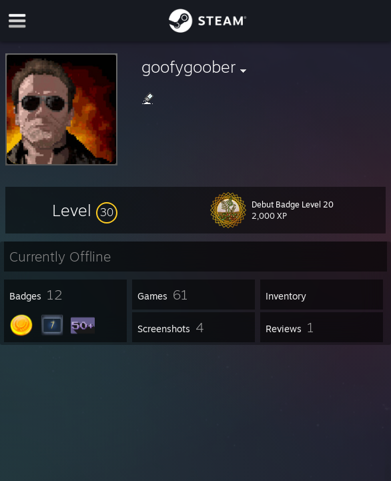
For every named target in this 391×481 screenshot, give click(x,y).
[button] (84, 210)
